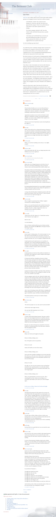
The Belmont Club (22, 6)
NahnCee (26, 314)
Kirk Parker (27, 300)
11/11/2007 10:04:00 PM (29, 446)
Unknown (26, 148)
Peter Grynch (27, 156)
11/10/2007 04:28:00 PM (29, 138)
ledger (26, 332)
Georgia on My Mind (11, 507)
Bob (25, 127)
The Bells (8, 509)
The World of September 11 (12, 503)
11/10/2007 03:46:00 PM (43, 96)
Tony (26, 251)
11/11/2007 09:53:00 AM (29, 329)
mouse (26, 232)
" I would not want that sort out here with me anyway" (17, 508)
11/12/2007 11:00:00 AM (29, 487)
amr (25, 390)
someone (26, 199)
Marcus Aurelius (28, 103)
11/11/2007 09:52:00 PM (29, 422)
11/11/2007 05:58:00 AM (29, 229)
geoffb (26, 413)
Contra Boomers (10, 502)
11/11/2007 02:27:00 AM (29, 153)
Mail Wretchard (8, 13)
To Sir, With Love (10, 499)
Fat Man (26, 140)
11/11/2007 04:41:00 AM (29, 196)
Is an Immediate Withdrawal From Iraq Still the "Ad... (17, 504)
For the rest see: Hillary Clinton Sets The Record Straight (36, 386)
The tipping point (10, 505)
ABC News (25, 17)
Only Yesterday (10, 501)
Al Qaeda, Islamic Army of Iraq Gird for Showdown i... (18, 498)
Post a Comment (27, 489)
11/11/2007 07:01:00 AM (29, 248)
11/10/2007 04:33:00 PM (29, 145)
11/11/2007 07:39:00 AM (29, 297)
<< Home (25, 492)
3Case (26, 213)
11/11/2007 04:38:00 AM (29, 159)
